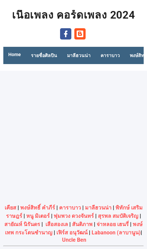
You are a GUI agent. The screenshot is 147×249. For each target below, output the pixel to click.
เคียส (10, 208)
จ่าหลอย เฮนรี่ (113, 224)
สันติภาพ (82, 224)
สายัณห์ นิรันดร (22, 224)
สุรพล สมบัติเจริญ (118, 216)
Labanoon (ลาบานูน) (116, 232)
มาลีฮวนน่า (98, 208)
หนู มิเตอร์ (38, 216)
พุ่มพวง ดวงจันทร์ (74, 216)
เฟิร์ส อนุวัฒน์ (72, 232)
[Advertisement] (73, 135)
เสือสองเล (56, 224)
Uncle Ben (74, 240)
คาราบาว (70, 208)
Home (14, 54)
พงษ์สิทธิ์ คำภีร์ (37, 208)
